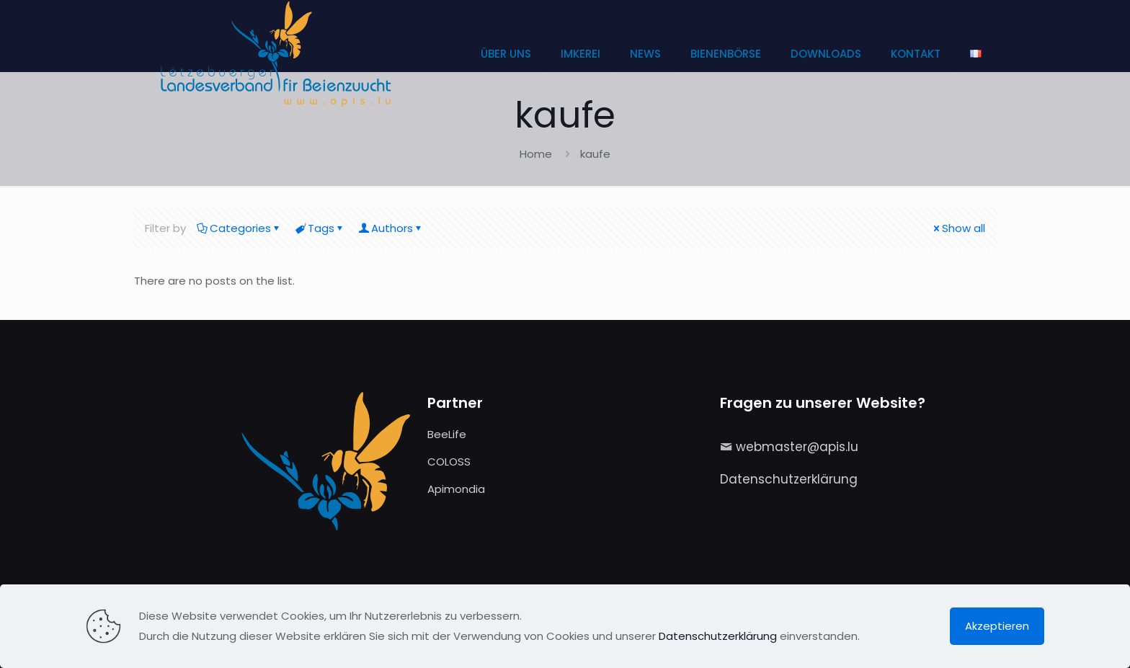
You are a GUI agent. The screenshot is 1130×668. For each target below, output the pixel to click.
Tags (320, 228)
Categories (239, 228)
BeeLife (446, 434)
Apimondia (456, 488)
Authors (391, 228)
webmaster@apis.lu (797, 446)
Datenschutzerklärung (789, 479)
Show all (958, 228)
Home (536, 153)
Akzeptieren (997, 625)
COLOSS (449, 461)
